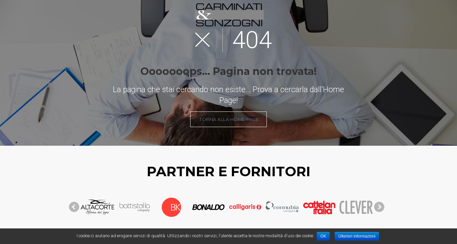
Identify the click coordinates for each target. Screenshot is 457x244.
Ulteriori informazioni (356, 236)
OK (323, 236)
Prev (74, 207)
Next (379, 207)
